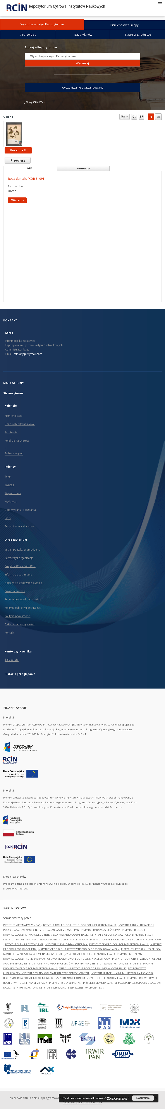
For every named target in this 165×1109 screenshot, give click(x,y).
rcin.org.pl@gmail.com (28, 354)
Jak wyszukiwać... (35, 102)
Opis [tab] (30, 168)
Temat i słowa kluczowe (19, 526)
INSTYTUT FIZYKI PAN (24, 987)
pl (151, 116)
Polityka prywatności (17, 616)
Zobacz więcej (14, 453)
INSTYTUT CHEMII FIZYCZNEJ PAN (24, 944)
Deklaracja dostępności (19, 624)
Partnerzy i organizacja (19, 558)
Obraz (12, 191)
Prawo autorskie (15, 591)
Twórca (9, 485)
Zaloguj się (12, 659)
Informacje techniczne (18, 574)
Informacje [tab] (83, 168)
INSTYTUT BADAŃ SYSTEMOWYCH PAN (57, 929)
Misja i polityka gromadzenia (23, 549)
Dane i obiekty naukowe (20, 424)
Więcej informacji (117, 1098)
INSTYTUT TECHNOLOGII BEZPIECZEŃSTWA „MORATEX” (71, 987)
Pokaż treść (18, 150)
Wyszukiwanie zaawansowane (83, 87)
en (158, 116)
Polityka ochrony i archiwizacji (23, 608)
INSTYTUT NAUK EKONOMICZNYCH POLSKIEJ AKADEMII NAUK (90, 978)
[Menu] (160, 3)
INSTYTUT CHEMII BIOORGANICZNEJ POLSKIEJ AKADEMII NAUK (125, 939)
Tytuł (8, 476)
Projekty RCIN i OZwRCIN (20, 566)
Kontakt (9, 633)
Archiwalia (11, 432)
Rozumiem (143, 1098)
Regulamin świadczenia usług (23, 599)
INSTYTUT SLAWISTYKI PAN (107, 963)
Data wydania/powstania (20, 510)
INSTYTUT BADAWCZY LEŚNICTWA (101, 929)
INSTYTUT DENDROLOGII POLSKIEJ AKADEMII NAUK (119, 944)
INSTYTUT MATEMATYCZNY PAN (22, 925)
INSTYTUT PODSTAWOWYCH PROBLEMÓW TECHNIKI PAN (57, 963)
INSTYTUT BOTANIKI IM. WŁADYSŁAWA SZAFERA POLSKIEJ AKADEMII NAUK (46, 939)
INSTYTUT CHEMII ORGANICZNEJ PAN (66, 944)
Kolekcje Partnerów (17, 441)
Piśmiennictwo (14, 416)
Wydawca (11, 501)
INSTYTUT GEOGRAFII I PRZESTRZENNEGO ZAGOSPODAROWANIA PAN (79, 949)
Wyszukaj (82, 63)
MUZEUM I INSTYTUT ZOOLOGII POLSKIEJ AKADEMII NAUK (92, 968)
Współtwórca (13, 493)
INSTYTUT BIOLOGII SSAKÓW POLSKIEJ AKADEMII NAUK (122, 934)
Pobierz (16, 160)
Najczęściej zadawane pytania (23, 583)
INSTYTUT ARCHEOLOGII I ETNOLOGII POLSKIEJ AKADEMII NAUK (80, 925)
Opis (7, 518)
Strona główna (13, 393)
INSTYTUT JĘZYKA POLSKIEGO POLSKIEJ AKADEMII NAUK (83, 954)
